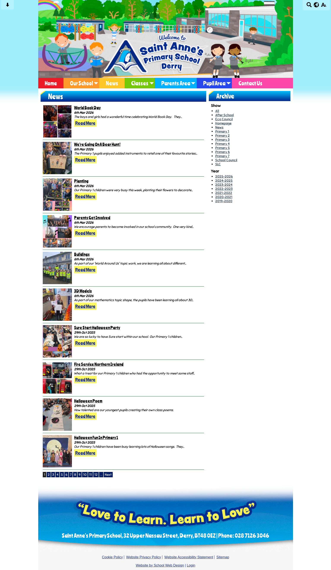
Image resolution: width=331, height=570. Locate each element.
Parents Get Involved (92, 217)
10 (85, 475)
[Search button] (309, 6)
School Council (226, 160)
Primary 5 (222, 148)
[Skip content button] (7, 6)
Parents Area (175, 83)
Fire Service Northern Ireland (99, 364)
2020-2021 (223, 197)
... (101, 475)
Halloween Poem (88, 400)
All (217, 111)
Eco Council (224, 119)
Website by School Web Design (160, 565)
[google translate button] (316, 4)
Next (108, 475)
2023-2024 (223, 185)
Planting (81, 181)
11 (90, 475)
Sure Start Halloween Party (97, 327)
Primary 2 (222, 135)
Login (191, 565)
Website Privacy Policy (143, 557)
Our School (81, 83)
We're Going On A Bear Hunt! (97, 144)
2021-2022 (223, 193)
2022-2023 (224, 189)
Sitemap (222, 557)
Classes (139, 83)
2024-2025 (224, 181)
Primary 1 (222, 131)
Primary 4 (222, 144)
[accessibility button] (323, 6)
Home (51, 83)
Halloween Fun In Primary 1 (96, 437)
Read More (85, 123)
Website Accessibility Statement (188, 557)
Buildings (82, 254)
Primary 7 (222, 156)
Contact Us (250, 83)
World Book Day (87, 107)
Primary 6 (222, 152)
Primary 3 (222, 140)
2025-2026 (224, 176)
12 (96, 475)
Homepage (223, 123)
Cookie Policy (112, 557)
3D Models (83, 290)
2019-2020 (223, 201)
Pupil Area (214, 83)
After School (224, 115)
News (112, 83)
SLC (218, 164)
